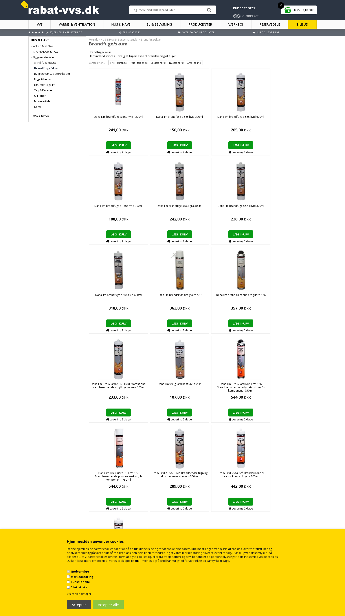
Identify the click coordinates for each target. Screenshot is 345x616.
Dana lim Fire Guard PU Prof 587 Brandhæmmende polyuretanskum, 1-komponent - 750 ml (203, 300)
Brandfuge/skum (46, 68)
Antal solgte (194, 62)
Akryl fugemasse (45, 63)
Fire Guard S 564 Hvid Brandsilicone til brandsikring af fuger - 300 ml (111, 387)
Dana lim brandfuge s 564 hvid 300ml (111, 207)
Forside (93, 39)
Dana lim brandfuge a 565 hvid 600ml (203, 118)
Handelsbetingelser (118, 511)
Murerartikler (43, 101)
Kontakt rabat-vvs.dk (118, 516)
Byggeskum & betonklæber (52, 74)
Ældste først (158, 62)
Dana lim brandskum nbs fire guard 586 (249, 207)
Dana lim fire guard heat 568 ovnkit (110, 296)
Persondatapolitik (117, 525)
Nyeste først (176, 62)
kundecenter (244, 8)
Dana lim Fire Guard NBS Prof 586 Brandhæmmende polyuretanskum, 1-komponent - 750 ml (157, 300)
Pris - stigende (118, 62)
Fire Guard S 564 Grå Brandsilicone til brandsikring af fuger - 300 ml (294, 298)
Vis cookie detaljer (79, 594)
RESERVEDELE (269, 24)
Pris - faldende (139, 62)
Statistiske (79, 587)
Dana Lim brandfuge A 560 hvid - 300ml (110, 118)
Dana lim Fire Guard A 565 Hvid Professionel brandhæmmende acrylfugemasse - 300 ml (294, 209)
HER (137, 561)
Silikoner (40, 96)
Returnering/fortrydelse (120, 520)
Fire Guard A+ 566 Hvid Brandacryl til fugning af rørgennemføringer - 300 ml (248, 298)
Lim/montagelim (44, 85)
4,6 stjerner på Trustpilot (63, 32)
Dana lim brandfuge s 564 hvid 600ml (157, 207)
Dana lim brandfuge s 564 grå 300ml (294, 118)
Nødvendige (80, 571)
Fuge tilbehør (42, 79)
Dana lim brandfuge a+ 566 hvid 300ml (249, 118)
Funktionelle (80, 582)
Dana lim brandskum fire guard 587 (202, 207)
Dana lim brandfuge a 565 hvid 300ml (157, 118)
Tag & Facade (43, 90)
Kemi (37, 107)
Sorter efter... (97, 62)
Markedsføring (82, 577)
